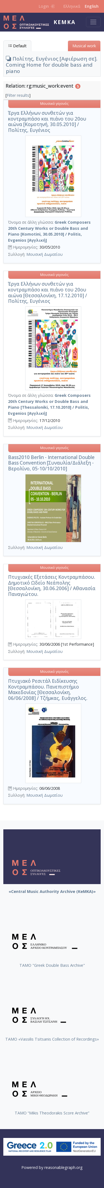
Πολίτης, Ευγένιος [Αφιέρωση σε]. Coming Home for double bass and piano (51, 64)
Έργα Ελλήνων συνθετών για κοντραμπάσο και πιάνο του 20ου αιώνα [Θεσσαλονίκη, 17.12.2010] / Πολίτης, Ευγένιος (47, 292)
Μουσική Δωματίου (44, 254)
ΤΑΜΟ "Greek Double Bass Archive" (52, 965)
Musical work (84, 45)
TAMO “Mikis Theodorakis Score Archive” (52, 1113)
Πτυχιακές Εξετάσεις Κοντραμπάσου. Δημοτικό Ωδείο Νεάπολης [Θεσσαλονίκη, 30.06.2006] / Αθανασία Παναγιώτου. (51, 585)
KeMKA (64, 22)
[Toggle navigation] (93, 22)
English (91, 6)
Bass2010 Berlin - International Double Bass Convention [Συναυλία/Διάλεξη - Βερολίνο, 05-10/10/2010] (51, 463)
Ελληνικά (71, 6)
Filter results (18, 95)
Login (46, 6)
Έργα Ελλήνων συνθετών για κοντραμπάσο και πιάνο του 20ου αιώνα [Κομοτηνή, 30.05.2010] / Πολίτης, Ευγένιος (47, 121)
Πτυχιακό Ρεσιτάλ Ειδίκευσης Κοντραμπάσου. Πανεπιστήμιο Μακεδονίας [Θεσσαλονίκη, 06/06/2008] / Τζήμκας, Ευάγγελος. (47, 689)
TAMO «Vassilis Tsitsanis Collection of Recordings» (52, 1039)
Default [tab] (17, 45)
